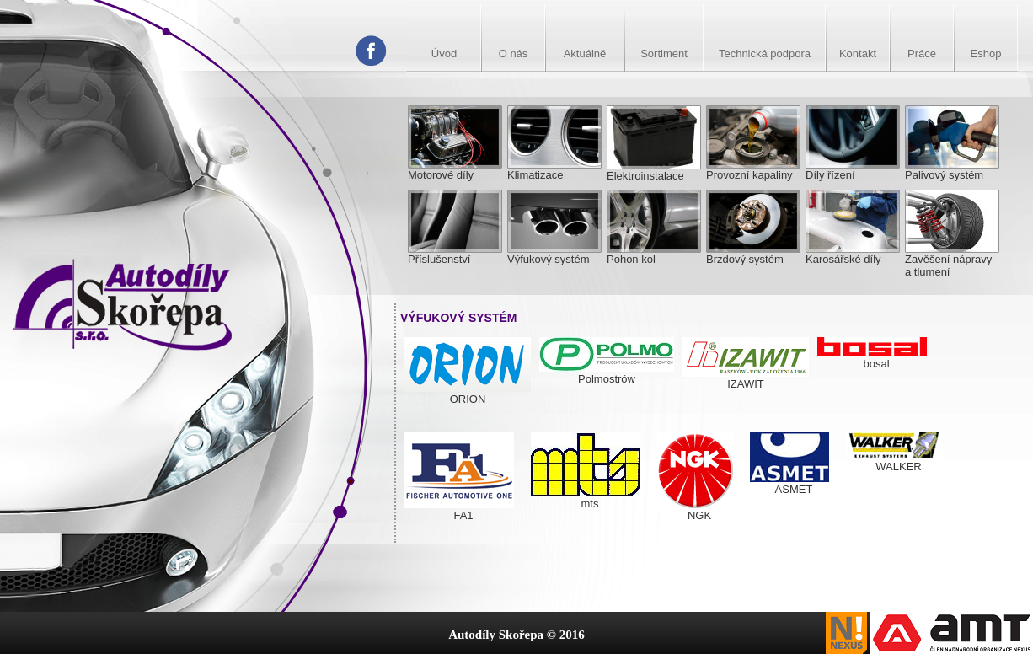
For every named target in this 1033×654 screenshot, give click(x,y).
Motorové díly (455, 169)
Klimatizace (554, 169)
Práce (921, 53)
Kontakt (857, 53)
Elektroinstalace (654, 170)
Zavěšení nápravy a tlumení (952, 259)
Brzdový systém (753, 253)
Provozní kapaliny (753, 169)
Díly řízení (853, 169)
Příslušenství (455, 253)
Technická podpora (765, 53)
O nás (513, 53)
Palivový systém (952, 169)
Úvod (444, 53)
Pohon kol (654, 253)
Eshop (986, 53)
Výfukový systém (554, 253)
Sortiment (664, 53)
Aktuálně (585, 53)
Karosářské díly (853, 253)
